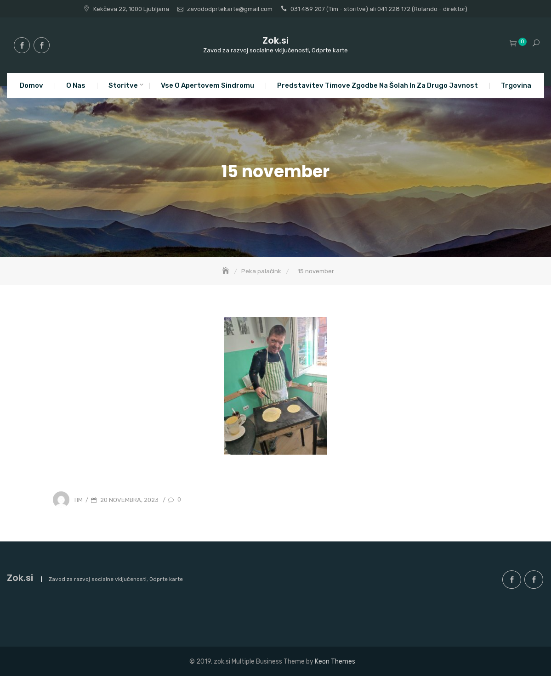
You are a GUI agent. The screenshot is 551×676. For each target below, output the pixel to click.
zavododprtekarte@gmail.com (230, 9)
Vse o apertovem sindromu (207, 85)
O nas (75, 85)
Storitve (123, 85)
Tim (78, 499)
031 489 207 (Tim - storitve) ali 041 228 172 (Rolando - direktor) (378, 9)
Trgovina (516, 85)
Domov (31, 85)
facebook (22, 45)
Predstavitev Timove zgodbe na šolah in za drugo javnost (377, 85)
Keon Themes (335, 661)
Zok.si (275, 40)
